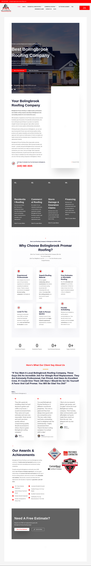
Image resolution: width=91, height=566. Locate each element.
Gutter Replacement (64, 6)
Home (19, 6)
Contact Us (49, 9)
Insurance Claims (39, 9)
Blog (55, 9)
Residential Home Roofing (35, 6)
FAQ (72, 6)
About (24, 6)
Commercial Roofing (50, 6)
